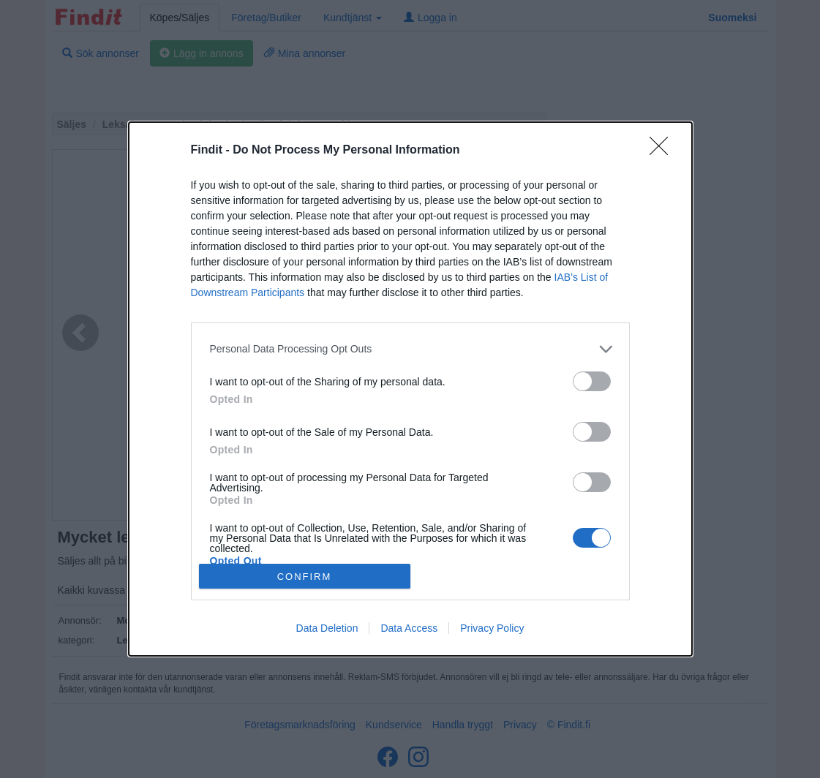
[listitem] (410, 349)
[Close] (663, 151)
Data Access (408, 628)
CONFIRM (304, 575)
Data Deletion (327, 628)
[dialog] (410, 389)
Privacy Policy (492, 628)
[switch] (592, 381)
